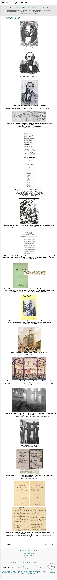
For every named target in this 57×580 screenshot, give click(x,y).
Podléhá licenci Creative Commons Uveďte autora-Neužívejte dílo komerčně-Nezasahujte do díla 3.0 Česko (24, 568)
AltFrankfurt (34, 446)
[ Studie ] (33, 553)
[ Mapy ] (31, 555)
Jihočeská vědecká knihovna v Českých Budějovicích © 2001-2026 (24, 562)
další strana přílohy (46, 544)
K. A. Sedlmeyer (25, 46)
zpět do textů (7, 544)
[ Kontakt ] (30, 557)
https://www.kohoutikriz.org (28, 573)
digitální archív (34, 127)
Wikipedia (31, 354)
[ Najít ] (26, 557)
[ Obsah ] (26, 555)
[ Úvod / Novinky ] (26, 553)
